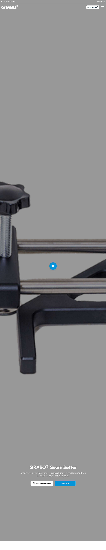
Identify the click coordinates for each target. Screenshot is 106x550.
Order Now (65, 483)
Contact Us (101, 2)
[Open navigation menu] (103, 7)
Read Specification (42, 483)
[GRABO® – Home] (9, 7)
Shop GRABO (92, 7)
